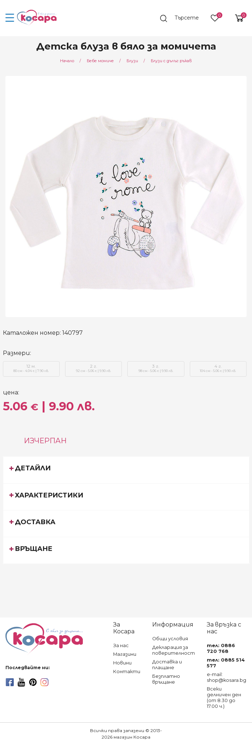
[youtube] (21, 682)
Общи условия (170, 638)
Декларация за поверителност (173, 650)
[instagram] (44, 682)
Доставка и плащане (167, 664)
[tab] (126, 469)
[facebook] (9, 682)
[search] (183, 18)
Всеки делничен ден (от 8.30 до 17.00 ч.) (224, 697)
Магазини (124, 654)
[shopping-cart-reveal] (236, 18)
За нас (121, 645)
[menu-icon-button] (10, 18)
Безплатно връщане (166, 679)
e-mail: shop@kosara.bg (226, 677)
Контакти (126, 671)
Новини (122, 663)
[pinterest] (33, 682)
